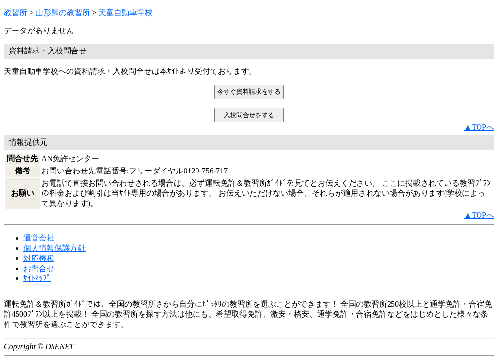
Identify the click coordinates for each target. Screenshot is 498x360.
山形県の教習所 (63, 12)
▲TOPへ (479, 127)
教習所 (15, 12)
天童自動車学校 (125, 12)
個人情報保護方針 (54, 248)
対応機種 (38, 258)
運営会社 (38, 238)
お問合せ (38, 268)
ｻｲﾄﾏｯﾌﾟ (37, 278)
